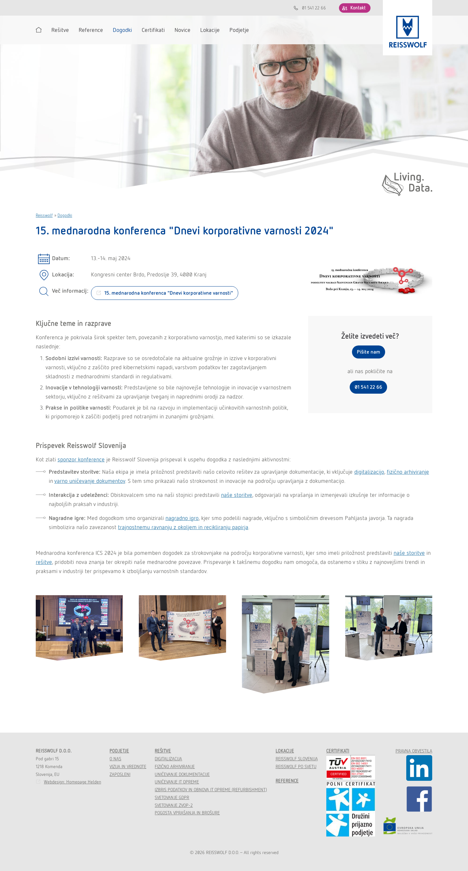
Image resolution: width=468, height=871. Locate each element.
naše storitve (236, 494)
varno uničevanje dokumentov (89, 480)
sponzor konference (81, 459)
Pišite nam (368, 352)
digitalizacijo (369, 471)
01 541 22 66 (314, 7)
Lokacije (285, 750)
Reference (287, 780)
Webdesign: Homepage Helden (72, 781)
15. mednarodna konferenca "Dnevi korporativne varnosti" (168, 293)
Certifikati (337, 750)
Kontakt (358, 7)
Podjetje (119, 750)
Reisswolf (44, 215)
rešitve (44, 561)
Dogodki (65, 215)
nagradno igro (182, 517)
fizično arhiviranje (408, 471)
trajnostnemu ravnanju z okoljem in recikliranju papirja (183, 527)
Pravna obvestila (414, 750)
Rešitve (163, 750)
